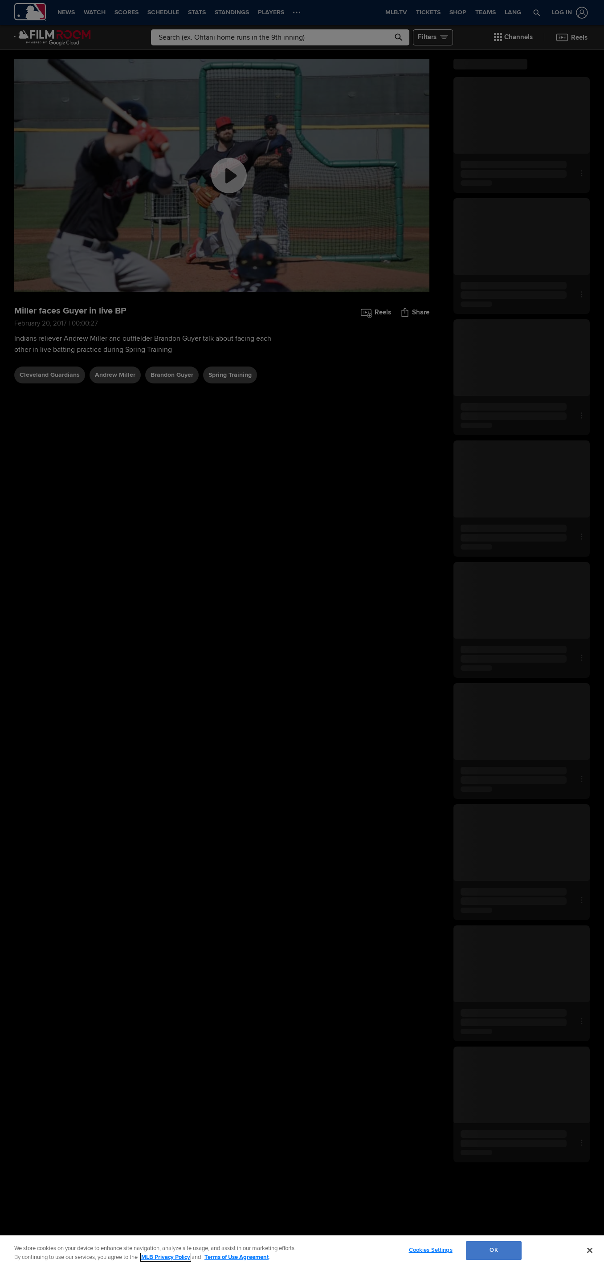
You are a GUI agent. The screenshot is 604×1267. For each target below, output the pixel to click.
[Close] (590, 1250)
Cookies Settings (431, 1250)
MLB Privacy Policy (165, 1257)
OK (494, 1250)
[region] (302, 1251)
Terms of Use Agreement (236, 1257)
